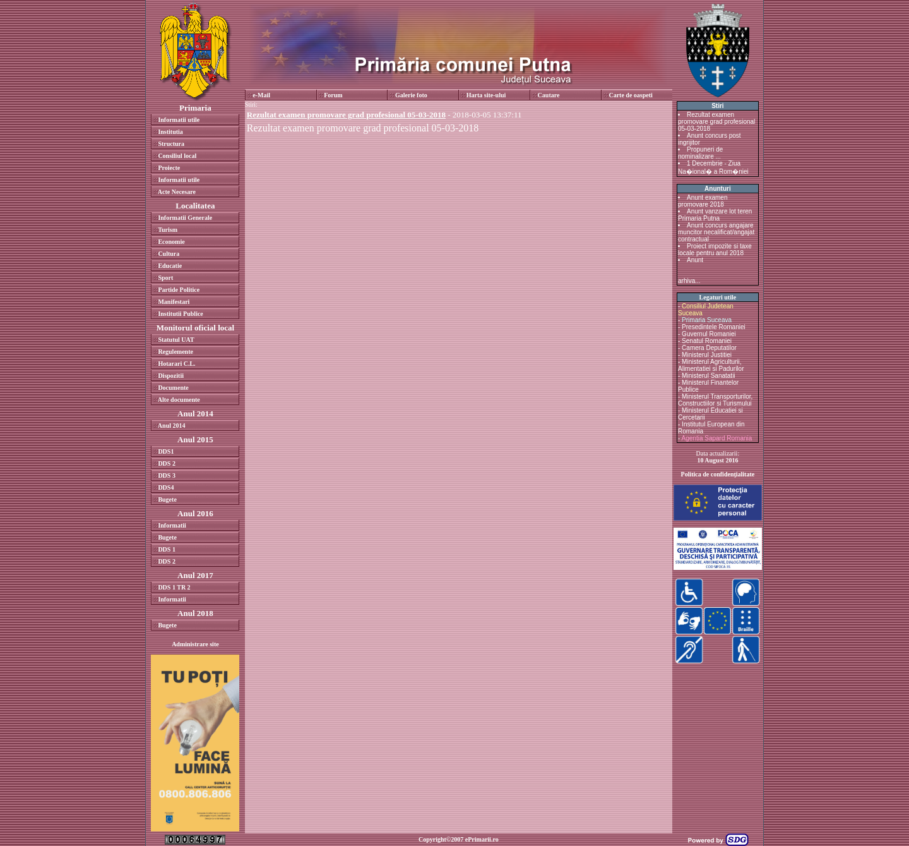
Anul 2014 (172, 425)
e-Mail (261, 95)
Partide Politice (178, 289)
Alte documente (179, 399)
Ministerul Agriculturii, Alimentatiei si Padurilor (711, 365)
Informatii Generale (185, 217)
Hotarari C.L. (176, 363)
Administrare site (195, 644)
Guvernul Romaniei (709, 333)
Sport (165, 277)
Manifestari (173, 301)
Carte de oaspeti (630, 95)
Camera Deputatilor (709, 347)
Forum (333, 95)
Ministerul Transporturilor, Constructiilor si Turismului (715, 400)
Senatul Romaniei (707, 340)
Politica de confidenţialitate (718, 474)
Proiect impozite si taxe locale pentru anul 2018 (715, 250)
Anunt (695, 260)
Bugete (167, 499)
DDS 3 (166, 475)
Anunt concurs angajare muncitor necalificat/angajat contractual (716, 232)
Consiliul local (177, 155)
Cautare (549, 95)
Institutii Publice (180, 313)
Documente (173, 387)
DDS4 (166, 487)
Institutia (170, 131)
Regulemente (175, 351)
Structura (171, 143)
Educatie (170, 265)
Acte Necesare (177, 191)
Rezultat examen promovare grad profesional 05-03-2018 (362, 128)
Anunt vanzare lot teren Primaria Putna (715, 215)
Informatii (172, 525)
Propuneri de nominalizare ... (700, 153)
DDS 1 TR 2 (174, 587)
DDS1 (166, 451)
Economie (171, 241)
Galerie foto (411, 95)
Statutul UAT (176, 339)
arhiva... (689, 280)
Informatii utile (178, 119)
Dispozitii (171, 375)
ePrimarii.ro (482, 839)
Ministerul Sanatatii (708, 375)
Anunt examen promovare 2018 (703, 201)
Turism (167, 229)
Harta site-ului (486, 95)
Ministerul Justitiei (707, 354)
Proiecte (169, 167)
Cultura (168, 253)
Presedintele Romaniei (714, 326)
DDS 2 (166, 463)
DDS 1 (166, 549)
